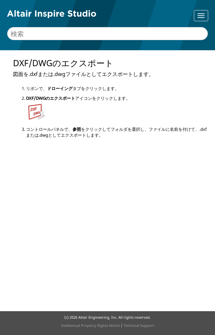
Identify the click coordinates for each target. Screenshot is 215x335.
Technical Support (139, 325)
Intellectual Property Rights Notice (90, 325)
